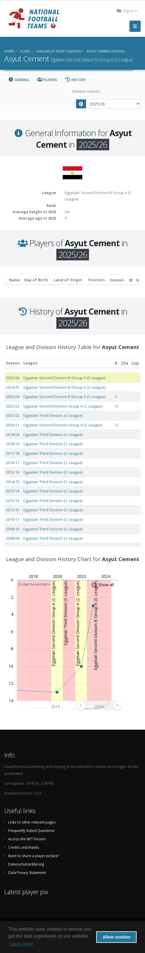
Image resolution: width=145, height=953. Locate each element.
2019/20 (12, 434)
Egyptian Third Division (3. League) (53, 415)
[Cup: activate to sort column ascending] (135, 363)
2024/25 (12, 387)
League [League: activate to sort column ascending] (30, 363)
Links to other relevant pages (32, 822)
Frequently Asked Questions (31, 830)
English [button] (127, 10)
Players (47, 79)
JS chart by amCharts (34, 584)
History (75, 79)
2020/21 (12, 425)
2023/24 (12, 396)
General (18, 79)
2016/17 (12, 462)
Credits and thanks (23, 847)
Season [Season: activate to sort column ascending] (13, 363)
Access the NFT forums (27, 839)
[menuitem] (99, 705)
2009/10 (12, 529)
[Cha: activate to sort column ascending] (125, 363)
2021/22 (12, 415)
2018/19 (12, 443)
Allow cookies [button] (116, 937)
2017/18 (12, 453)
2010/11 (12, 519)
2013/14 (12, 491)
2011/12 (12, 509)
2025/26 (12, 377)
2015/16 (12, 472)
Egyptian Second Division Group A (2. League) (62, 406)
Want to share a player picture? (33, 855)
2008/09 (12, 538)
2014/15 (12, 481)
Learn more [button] (21, 943)
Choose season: (86, 91)
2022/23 (12, 406)
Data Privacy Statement (27, 872)
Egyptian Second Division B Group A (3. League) (64, 377)
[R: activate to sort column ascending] (116, 363)
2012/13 (12, 500)
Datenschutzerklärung (26, 864)
